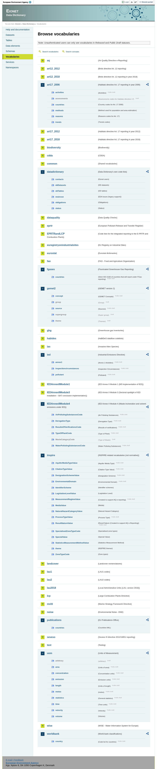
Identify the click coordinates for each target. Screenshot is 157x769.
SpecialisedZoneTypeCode (67, 531)
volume (58, 716)
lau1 (49, 571)
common (52, 163)
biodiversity (54, 147)
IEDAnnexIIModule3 (58, 392)
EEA (18, 2)
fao (49, 261)
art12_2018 (53, 76)
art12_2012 (53, 68)
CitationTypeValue (63, 469)
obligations (60, 202)
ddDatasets (60, 185)
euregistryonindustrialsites (62, 245)
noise (50, 612)
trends (58, 122)
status (58, 208)
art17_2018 (53, 139)
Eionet (17, 24)
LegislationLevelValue (65, 493)
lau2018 (51, 588)
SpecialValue (61, 537)
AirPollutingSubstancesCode (68, 414)
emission (59, 679)
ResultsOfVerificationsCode (68, 427)
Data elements (13, 46)
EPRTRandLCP (56, 233)
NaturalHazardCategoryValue (68, 511)
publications (54, 620)
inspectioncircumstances (67, 368)
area (57, 667)
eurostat (52, 253)
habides (51, 338)
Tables (9, 40)
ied (48, 354)
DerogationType (62, 421)
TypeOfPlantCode (63, 433)
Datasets (10, 35)
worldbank (53, 734)
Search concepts (72, 52)
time (57, 704)
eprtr (49, 225)
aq (48, 60)
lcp (48, 596)
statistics (59, 698)
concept (59, 296)
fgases (51, 269)
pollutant (59, 374)
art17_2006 (53, 84)
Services (10, 62)
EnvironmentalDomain (65, 481)
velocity (59, 710)
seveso (51, 637)
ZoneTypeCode (62, 554)
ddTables (59, 191)
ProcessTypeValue (64, 517)
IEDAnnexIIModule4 (58, 403)
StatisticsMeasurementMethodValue (72, 543)
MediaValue (60, 505)
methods (59, 110)
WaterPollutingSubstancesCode (70, 445)
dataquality (53, 217)
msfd (50, 604)
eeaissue (59, 197)
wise (49, 725)
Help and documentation (18, 29)
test (49, 645)
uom (49, 653)
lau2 (49, 579)
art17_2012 (53, 131)
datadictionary (55, 171)
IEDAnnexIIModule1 (58, 384)
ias (48, 346)
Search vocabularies (50, 52)
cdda (50, 155)
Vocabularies (12, 56)
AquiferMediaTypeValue (66, 463)
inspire (51, 455)
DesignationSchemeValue (67, 475)
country (59, 741)
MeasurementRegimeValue (67, 499)
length (58, 685)
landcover (53, 563)
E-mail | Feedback (15, 760)
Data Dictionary (29, 24)
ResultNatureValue (64, 523)
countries (59, 104)
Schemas (10, 51)
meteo (58, 692)
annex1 (58, 362)
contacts (59, 179)
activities (59, 92)
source (58, 308)
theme (58, 548)
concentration (61, 673)
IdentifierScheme (63, 487)
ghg (49, 330)
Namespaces (12, 67)
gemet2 (51, 288)
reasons (59, 116)
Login (127, 2)
